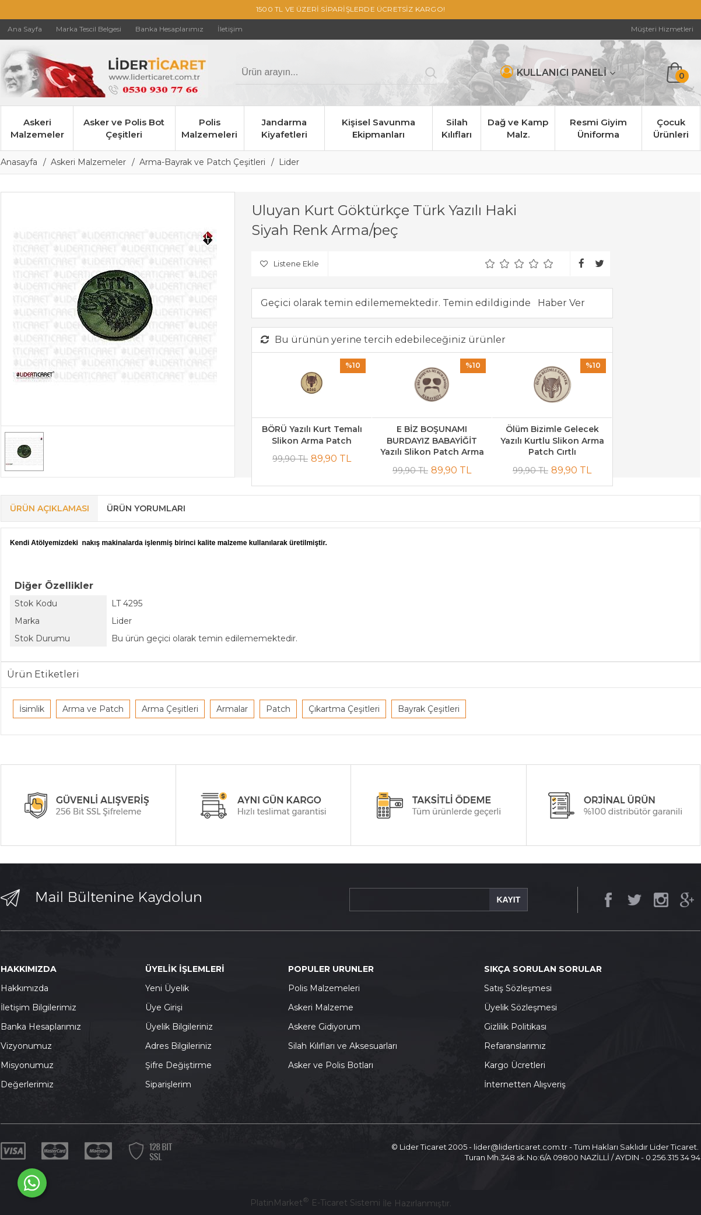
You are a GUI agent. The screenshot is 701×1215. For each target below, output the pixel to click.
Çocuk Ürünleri (671, 128)
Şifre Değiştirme (178, 1065)
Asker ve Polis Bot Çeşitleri (123, 128)
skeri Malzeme (323, 1007)
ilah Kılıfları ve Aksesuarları (345, 1046)
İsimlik (31, 709)
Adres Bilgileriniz (178, 1046)
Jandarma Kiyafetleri (284, 128)
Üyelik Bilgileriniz (179, 1026)
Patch (278, 709)
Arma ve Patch (93, 709)
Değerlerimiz (27, 1084)
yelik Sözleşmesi (523, 1007)
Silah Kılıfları (456, 128)
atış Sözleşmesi (520, 988)
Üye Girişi (164, 1007)
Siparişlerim (168, 1084)
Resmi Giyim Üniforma (598, 128)
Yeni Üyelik (167, 988)
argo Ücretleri (517, 1065)
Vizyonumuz (26, 1046)
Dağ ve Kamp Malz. (518, 128)
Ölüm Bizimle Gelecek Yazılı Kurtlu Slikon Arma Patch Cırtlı (552, 440)
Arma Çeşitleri (170, 709)
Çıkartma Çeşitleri (344, 709)
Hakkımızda (24, 988)
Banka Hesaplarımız (41, 1026)
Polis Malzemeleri (209, 128)
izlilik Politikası (518, 1026)
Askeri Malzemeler (37, 128)
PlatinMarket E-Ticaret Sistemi (315, 1203)
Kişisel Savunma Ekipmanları (378, 128)
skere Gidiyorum (327, 1026)
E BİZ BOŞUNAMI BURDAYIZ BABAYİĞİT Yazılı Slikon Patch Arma (432, 440)
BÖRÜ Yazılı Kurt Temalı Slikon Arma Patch (312, 435)
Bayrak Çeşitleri (429, 709)
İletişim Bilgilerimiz (38, 1007)
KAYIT (508, 899)
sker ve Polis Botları (333, 1065)
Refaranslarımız (515, 1046)
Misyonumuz (27, 1065)
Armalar (232, 709)
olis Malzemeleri (327, 988)
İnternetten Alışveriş (525, 1084)
